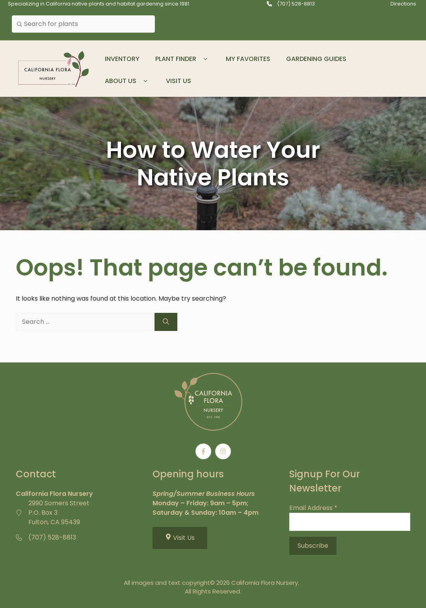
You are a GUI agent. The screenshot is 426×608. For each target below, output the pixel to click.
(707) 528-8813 (296, 3)
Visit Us (178, 80)
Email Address (313, 507)
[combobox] (83, 24)
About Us (127, 81)
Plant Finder (182, 59)
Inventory (122, 58)
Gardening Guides (316, 58)
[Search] (165, 322)
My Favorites (248, 58)
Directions (403, 3)
